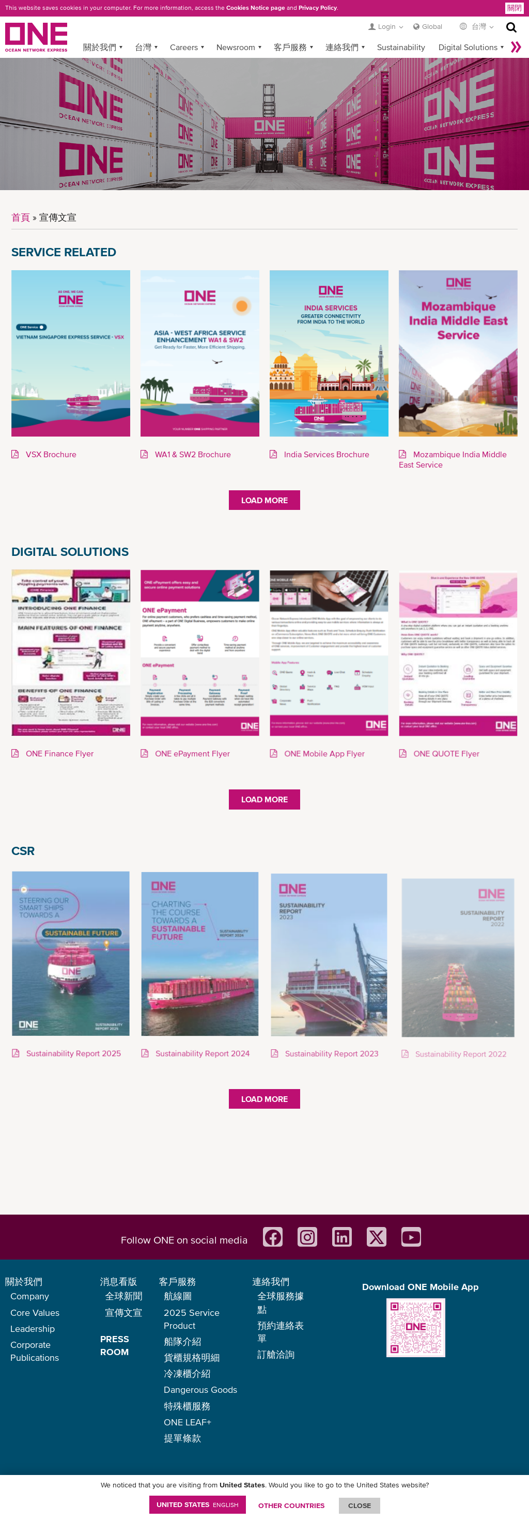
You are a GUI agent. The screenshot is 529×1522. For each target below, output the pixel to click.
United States (198, 1504)
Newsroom (235, 47)
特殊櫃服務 (187, 1406)
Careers (184, 47)
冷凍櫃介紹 (187, 1373)
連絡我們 (342, 47)
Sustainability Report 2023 (330, 1054)
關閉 (514, 8)
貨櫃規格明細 (192, 1357)
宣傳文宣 (124, 1312)
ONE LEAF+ (187, 1422)
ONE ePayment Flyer (191, 753)
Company (29, 1296)
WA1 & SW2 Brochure (192, 454)
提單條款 (182, 1438)
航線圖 (178, 1296)
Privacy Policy (318, 7)
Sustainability (401, 47)
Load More (264, 500)
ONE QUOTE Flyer (445, 753)
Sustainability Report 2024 (201, 1053)
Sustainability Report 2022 (460, 1054)
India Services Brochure (325, 454)
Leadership (32, 1328)
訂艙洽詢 (275, 1354)
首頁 (20, 217)
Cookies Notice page (255, 7)
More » (516, 47)
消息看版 (118, 1281)
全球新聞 (124, 1296)
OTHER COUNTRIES (291, 1505)
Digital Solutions (468, 47)
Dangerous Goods (200, 1389)
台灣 (143, 47)
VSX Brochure (50, 454)
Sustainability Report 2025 (72, 1053)
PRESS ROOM (114, 1345)
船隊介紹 (182, 1341)
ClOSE (359, 1505)
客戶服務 (290, 47)
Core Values (34, 1312)
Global (432, 26)
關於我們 (99, 47)
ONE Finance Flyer (58, 753)
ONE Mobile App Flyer (323, 753)
